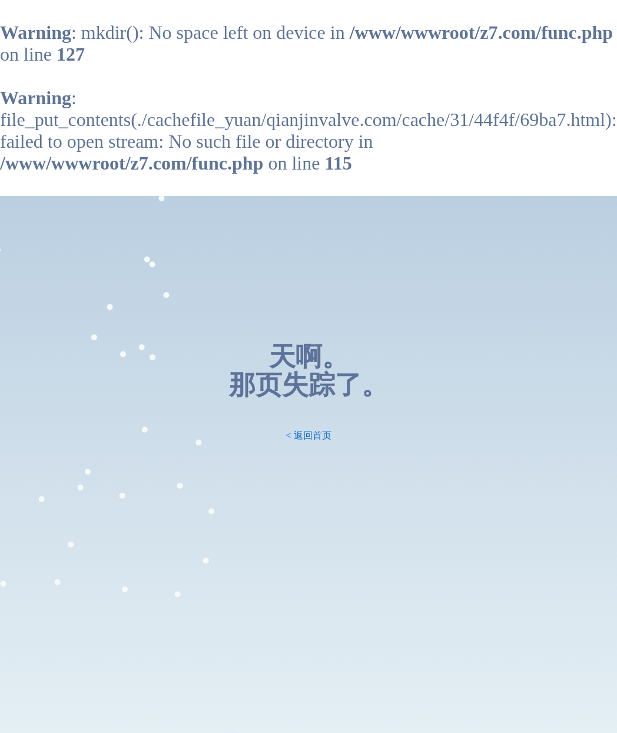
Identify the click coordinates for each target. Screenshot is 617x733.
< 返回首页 (308, 435)
